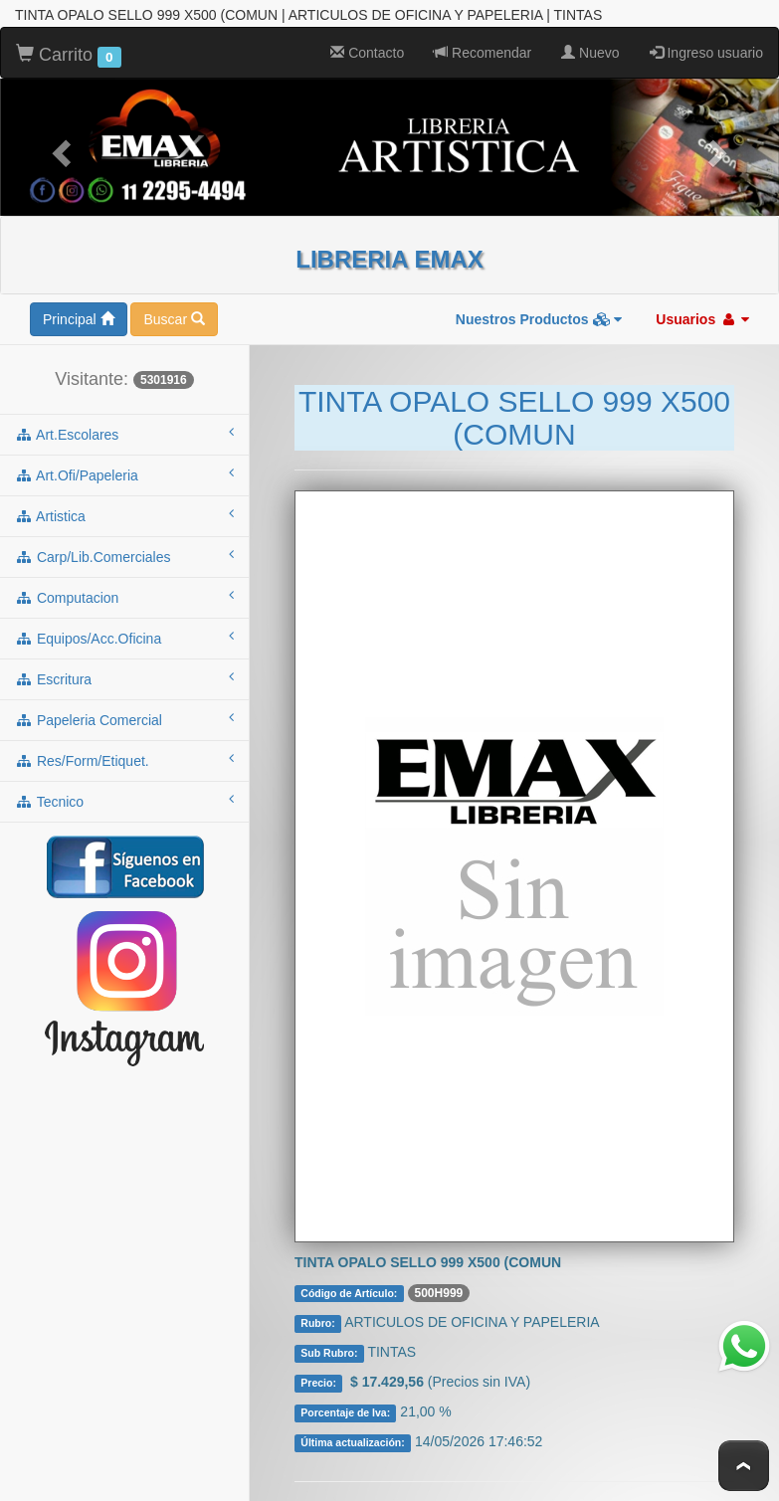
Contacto (367, 52)
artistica (124, 514)
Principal (78, 318)
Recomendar (482, 52)
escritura (124, 677)
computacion (124, 596)
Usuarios (702, 318)
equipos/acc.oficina (124, 637)
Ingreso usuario (706, 52)
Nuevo (590, 52)
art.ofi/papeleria (124, 473)
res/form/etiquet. (124, 759)
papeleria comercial (124, 718)
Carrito (68, 55)
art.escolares (124, 433)
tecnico (124, 800)
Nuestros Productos (539, 318)
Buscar (173, 318)
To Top (743, 1465)
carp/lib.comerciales (124, 555)
